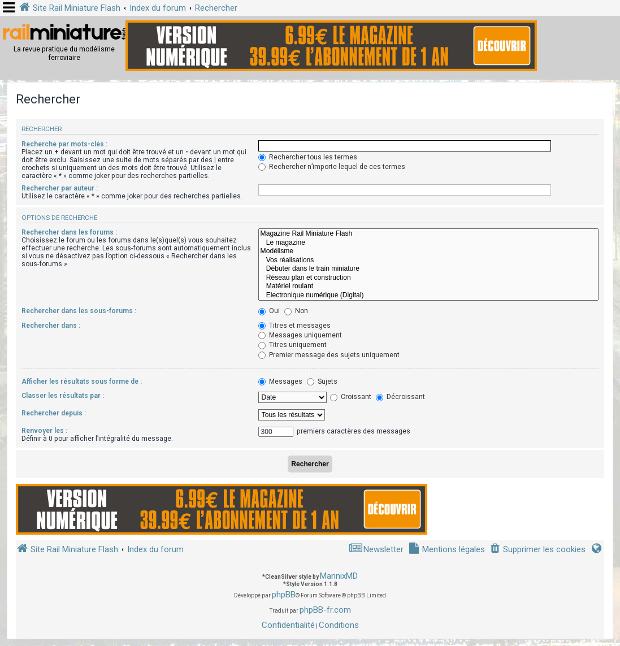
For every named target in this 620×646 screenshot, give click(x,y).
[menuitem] (537, 549)
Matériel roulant (428, 286)
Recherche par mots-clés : (64, 144)
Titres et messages (294, 325)
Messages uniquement (300, 335)
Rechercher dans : (50, 325)
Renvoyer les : (44, 431)
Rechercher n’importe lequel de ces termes (331, 167)
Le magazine (428, 243)
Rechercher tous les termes (307, 157)
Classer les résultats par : (62, 396)
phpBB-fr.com (325, 610)
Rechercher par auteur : (59, 188)
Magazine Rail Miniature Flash (428, 234)
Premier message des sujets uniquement (329, 355)
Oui (269, 311)
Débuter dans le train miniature (428, 269)
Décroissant (400, 397)
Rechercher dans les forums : (69, 232)
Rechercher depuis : (53, 413)
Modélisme (428, 251)
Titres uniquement (292, 345)
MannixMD (339, 576)
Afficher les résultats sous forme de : (81, 381)
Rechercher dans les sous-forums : (78, 311)
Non (296, 311)
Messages (280, 381)
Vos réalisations (428, 260)
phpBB (284, 594)
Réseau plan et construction (428, 278)
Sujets (322, 381)
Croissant (350, 397)
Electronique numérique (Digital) (428, 295)
